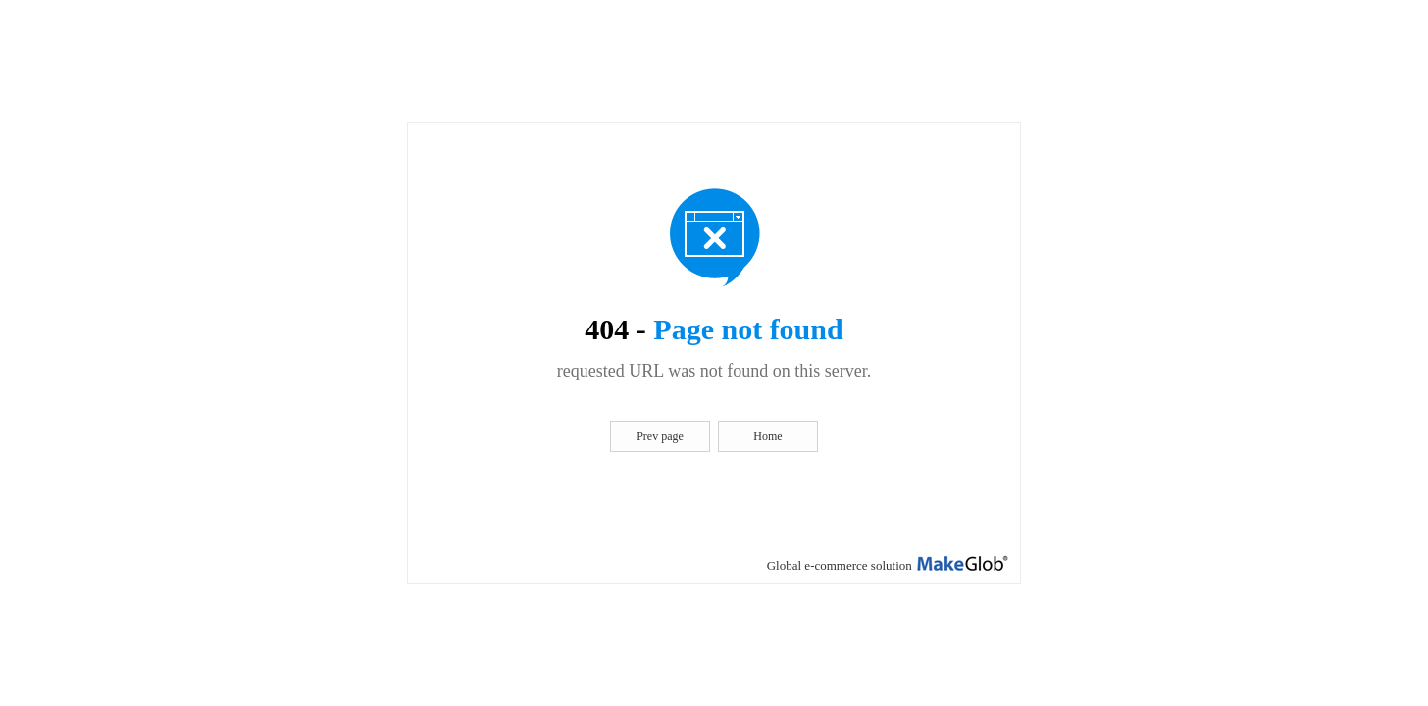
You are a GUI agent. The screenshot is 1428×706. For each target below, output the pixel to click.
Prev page (660, 436)
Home (767, 436)
